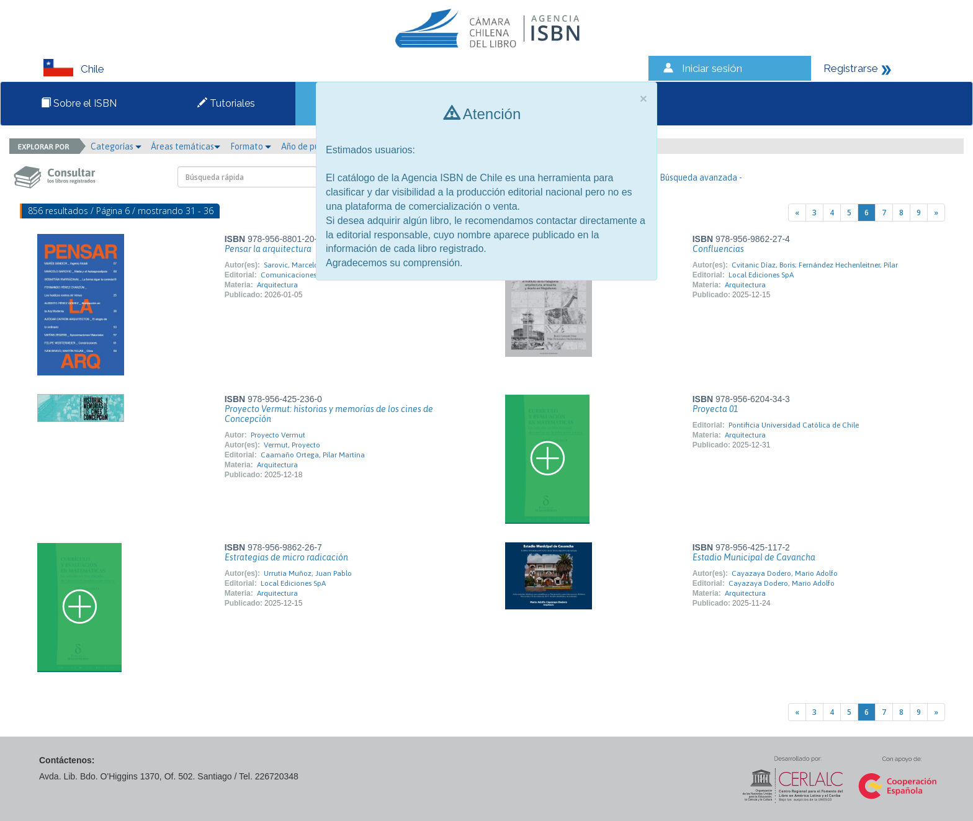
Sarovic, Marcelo (291, 265)
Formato (250, 146)
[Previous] (797, 213)
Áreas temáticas (185, 146)
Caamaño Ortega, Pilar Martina (313, 455)
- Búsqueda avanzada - (698, 177)
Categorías (116, 146)
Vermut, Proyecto (292, 445)
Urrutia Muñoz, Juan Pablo (308, 573)
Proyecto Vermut (278, 435)
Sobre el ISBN (79, 103)
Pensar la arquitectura (268, 249)
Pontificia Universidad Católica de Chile (794, 425)
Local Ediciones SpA (761, 275)
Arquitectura (277, 284)
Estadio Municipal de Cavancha (754, 557)
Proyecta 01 (715, 409)
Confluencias (718, 249)
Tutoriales (226, 103)
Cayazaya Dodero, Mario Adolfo (785, 573)
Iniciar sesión (712, 68)
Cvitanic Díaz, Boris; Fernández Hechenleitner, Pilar (815, 265)
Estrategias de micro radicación (286, 557)
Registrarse (850, 68)
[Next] (936, 213)
